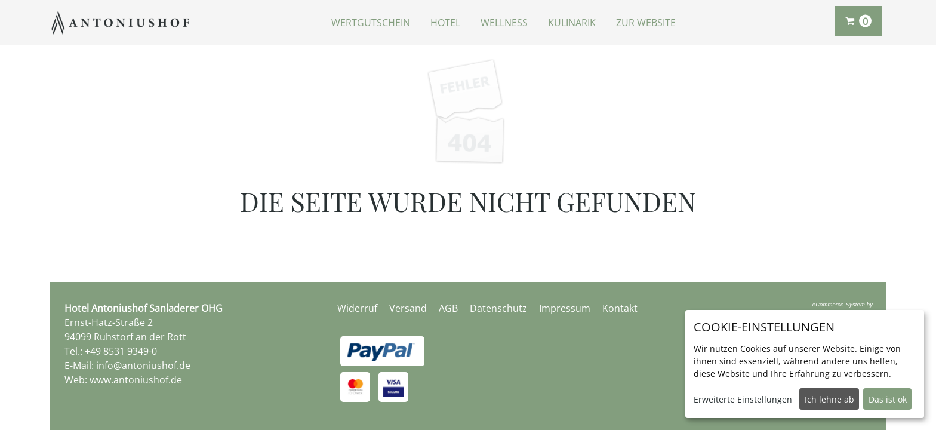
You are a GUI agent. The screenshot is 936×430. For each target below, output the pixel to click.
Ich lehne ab (829, 399)
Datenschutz (498, 308)
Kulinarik (572, 22)
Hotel (445, 22)
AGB (448, 308)
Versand (408, 308)
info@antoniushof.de (143, 365)
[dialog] (804, 364)
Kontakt (620, 308)
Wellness (504, 22)
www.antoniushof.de (136, 379)
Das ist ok (888, 399)
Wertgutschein (370, 22)
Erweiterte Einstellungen (743, 399)
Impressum (564, 308)
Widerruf (357, 308)
